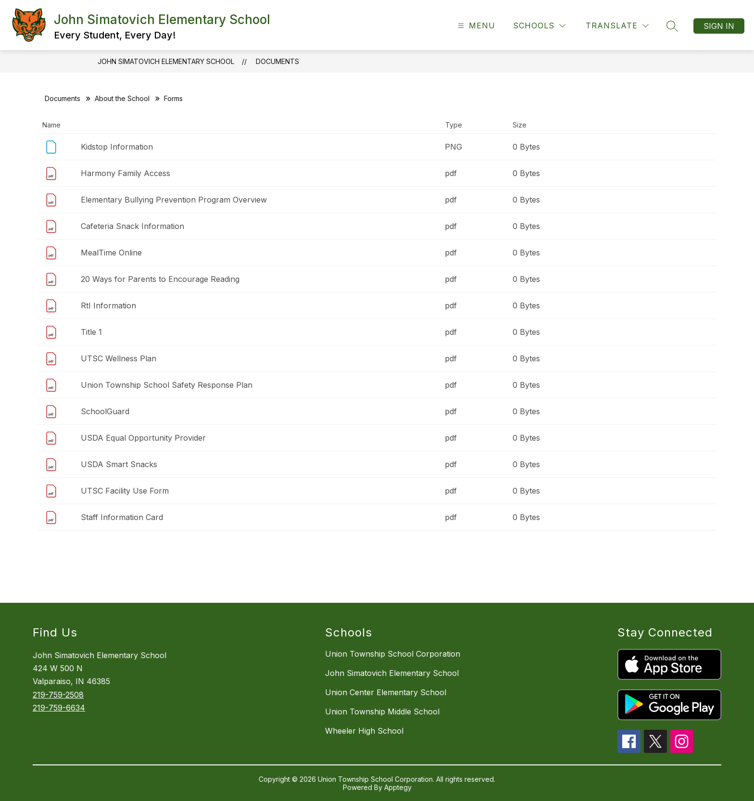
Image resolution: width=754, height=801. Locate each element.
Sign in (719, 26)
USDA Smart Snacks (119, 464)
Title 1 (91, 332)
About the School (122, 98)
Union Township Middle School (382, 711)
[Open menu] (475, 26)
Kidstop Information (117, 147)
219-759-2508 (58, 694)
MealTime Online (111, 252)
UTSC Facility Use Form (125, 491)
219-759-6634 (59, 707)
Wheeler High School (364, 731)
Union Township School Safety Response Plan (166, 385)
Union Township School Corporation (392, 654)
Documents (277, 61)
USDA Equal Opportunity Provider (143, 438)
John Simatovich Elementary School (166, 61)
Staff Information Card (122, 517)
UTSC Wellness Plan (118, 358)
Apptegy (398, 787)
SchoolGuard (105, 411)
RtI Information (108, 305)
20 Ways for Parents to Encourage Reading (160, 279)
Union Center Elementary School (385, 692)
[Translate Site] (617, 26)
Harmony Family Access (125, 173)
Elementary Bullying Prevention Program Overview (174, 199)
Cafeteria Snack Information (132, 226)
